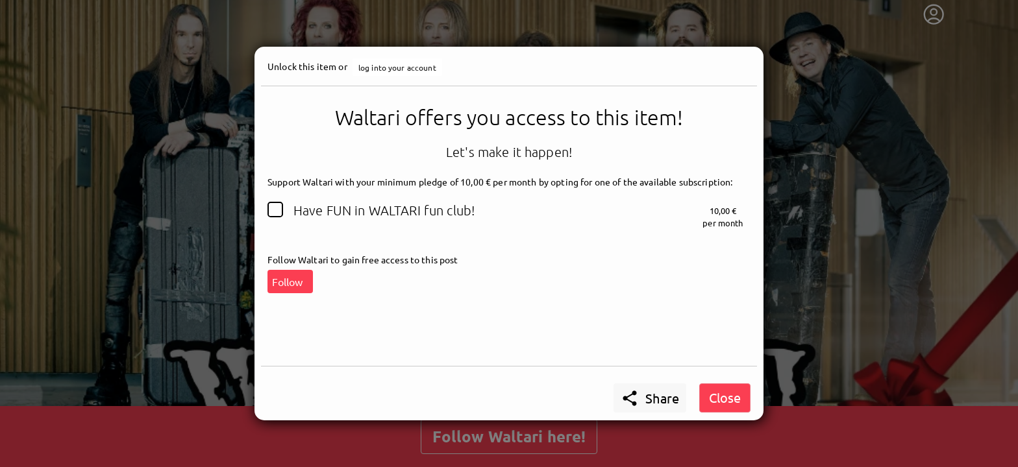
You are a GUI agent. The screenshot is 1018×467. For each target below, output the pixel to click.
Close (725, 397)
